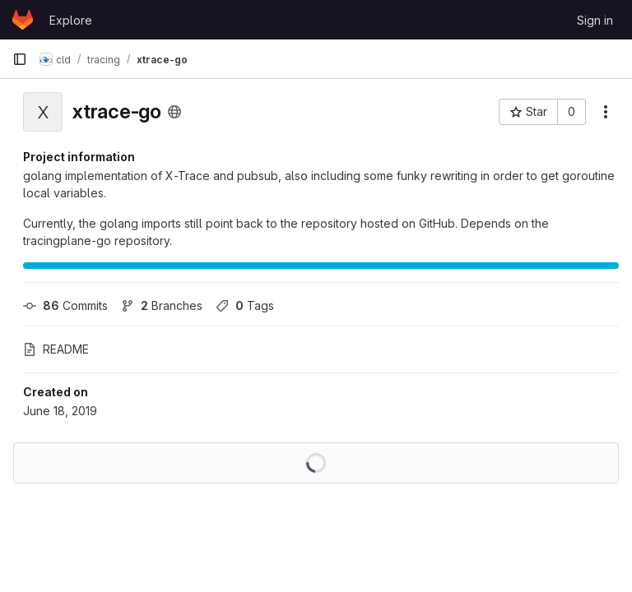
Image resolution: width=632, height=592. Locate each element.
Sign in (595, 20)
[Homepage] (22, 20)
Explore (70, 20)
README (56, 349)
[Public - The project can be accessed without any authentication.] (174, 111)
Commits (65, 305)
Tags (245, 305)
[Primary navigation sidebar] (20, 59)
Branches (161, 305)
